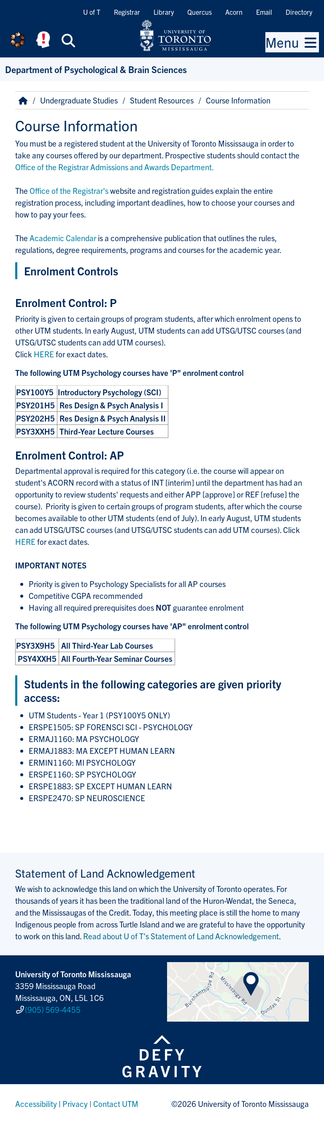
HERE (45, 354)
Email (264, 12)
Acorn (234, 12)
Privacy (75, 1104)
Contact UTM (115, 1104)
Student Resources (162, 100)
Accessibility (36, 1104)
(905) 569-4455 (53, 1009)
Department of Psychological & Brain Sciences (96, 69)
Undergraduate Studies (79, 100)
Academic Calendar (63, 238)
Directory (299, 12)
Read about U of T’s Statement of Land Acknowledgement (181, 936)
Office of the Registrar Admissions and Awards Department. (114, 167)
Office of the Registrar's (70, 190)
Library (164, 12)
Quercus (199, 12)
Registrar (127, 12)
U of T (91, 12)
